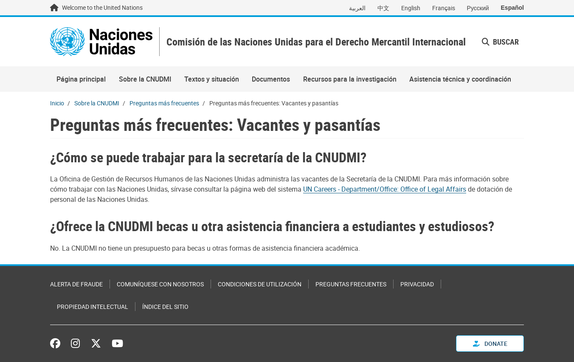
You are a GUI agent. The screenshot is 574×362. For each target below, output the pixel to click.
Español (512, 7)
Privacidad (417, 284)
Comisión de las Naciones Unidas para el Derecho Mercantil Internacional (316, 42)
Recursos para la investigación (350, 79)
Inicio (57, 103)
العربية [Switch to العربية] (357, 8)
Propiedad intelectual (92, 307)
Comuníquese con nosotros (160, 284)
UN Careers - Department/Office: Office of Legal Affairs (384, 189)
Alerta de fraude (76, 284)
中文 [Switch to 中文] (383, 8)
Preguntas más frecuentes (164, 103)
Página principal (81, 79)
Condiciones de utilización (259, 284)
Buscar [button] (500, 42)
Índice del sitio (165, 307)
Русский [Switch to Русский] (478, 8)
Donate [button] (490, 343)
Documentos (271, 79)
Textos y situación (211, 79)
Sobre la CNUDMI (145, 79)
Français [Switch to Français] (443, 8)
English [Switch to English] (410, 8)
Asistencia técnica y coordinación (460, 79)
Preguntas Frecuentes (350, 284)
